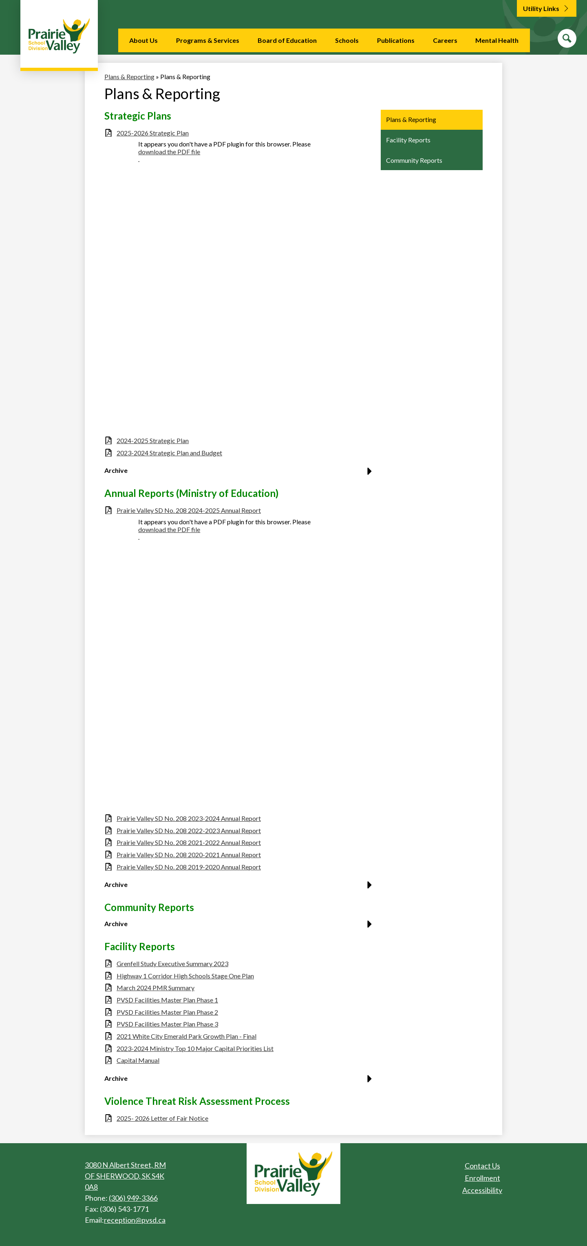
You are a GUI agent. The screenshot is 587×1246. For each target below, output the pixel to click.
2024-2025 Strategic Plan (153, 440)
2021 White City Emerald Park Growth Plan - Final (186, 1036)
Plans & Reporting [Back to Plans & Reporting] (129, 76)
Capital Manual (138, 1060)
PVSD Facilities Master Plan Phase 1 (167, 1000)
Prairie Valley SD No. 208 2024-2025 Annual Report (189, 510)
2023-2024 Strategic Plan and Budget (169, 453)
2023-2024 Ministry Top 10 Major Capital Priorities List (195, 1048)
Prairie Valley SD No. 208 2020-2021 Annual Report (189, 854)
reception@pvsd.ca (135, 1219)
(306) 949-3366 (133, 1197)
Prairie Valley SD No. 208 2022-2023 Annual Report (189, 830)
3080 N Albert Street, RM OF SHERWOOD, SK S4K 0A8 (125, 1175)
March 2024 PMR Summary (155, 987)
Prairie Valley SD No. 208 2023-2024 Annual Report (189, 818)
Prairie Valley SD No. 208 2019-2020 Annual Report (189, 867)
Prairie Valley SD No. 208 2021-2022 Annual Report (189, 842)
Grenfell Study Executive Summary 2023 (172, 963)
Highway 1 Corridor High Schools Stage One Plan (185, 976)
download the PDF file (169, 151)
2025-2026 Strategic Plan (153, 133)
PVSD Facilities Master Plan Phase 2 (167, 1012)
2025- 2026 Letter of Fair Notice (162, 1118)
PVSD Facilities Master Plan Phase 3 (167, 1024)
